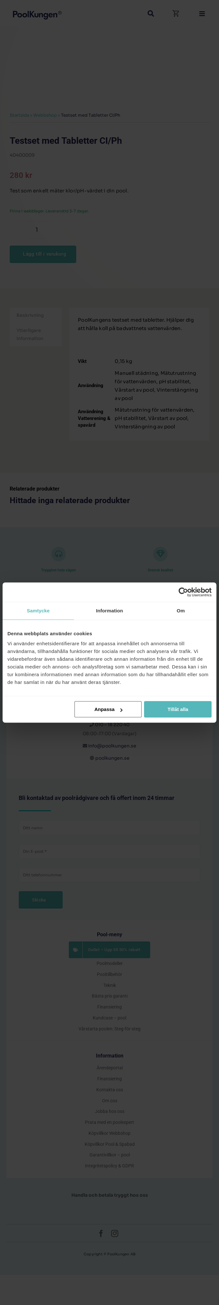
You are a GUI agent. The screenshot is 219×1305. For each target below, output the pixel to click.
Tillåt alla (178, 709)
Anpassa (108, 709)
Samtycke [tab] (38, 610)
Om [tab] (181, 610)
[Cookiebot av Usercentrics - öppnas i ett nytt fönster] (183, 592)
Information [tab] (109, 610)
